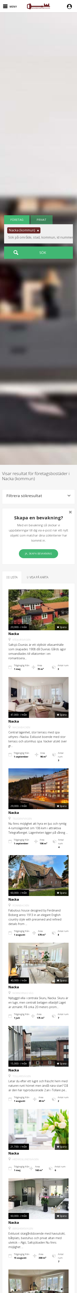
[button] (70, 6)
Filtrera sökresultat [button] (38, 496)
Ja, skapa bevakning (38, 553)
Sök (42, 252)
